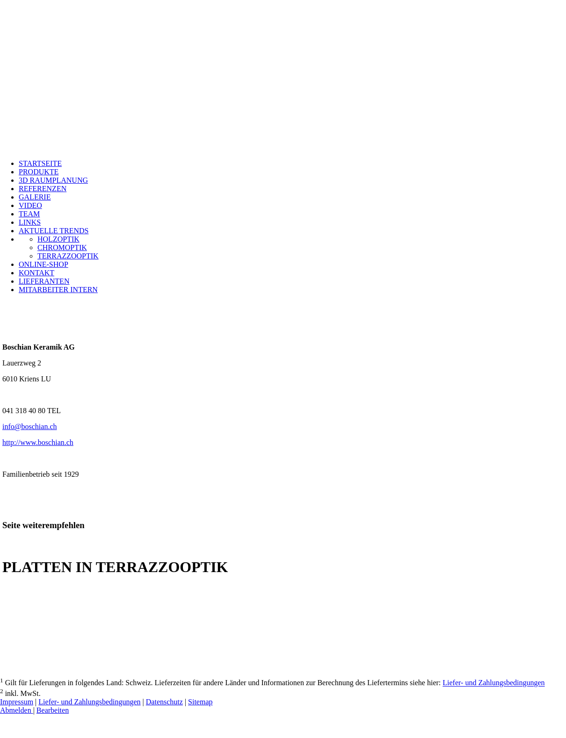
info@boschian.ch (29, 426)
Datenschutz (164, 702)
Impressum (16, 702)
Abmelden (16, 710)
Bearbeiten (52, 710)
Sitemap (200, 702)
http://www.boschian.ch (37, 442)
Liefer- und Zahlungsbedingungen (493, 683)
